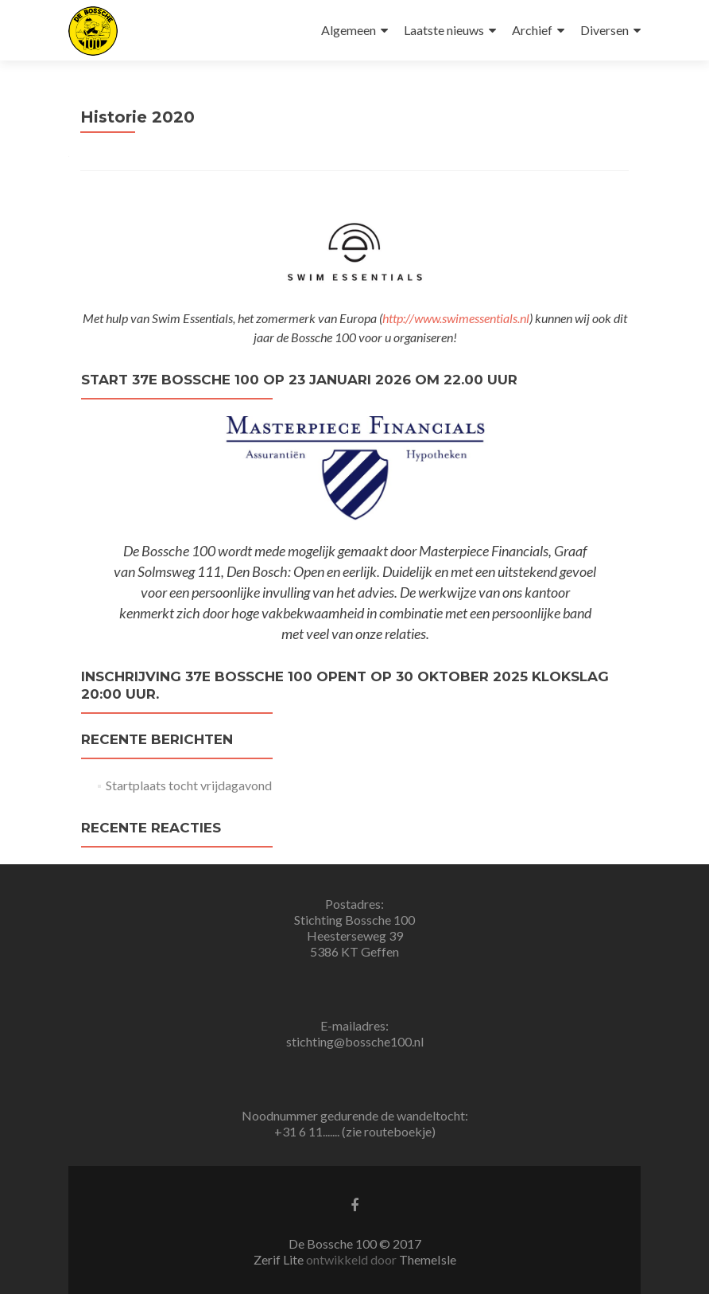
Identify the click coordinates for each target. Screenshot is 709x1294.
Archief (532, 29)
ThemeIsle (427, 1259)
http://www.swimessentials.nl (455, 317)
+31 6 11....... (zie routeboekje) (355, 1131)
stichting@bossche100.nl (355, 1041)
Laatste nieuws (444, 29)
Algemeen (348, 29)
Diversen (604, 29)
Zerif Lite (280, 1259)
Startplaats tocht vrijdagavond (189, 785)
